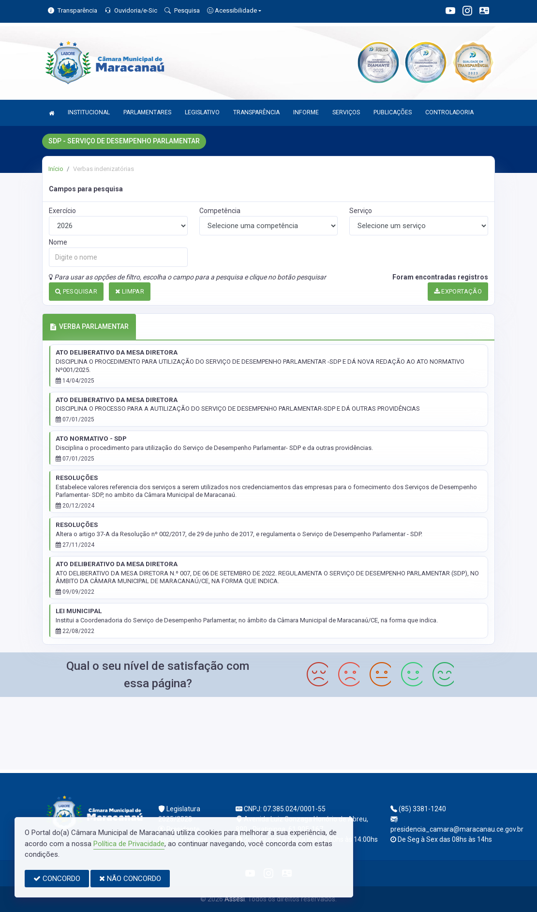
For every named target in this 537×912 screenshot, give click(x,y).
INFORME (306, 112)
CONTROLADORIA (449, 112)
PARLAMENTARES (147, 112)
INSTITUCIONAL (89, 112)
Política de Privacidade (128, 843)
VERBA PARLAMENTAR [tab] (89, 326)
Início (55, 168)
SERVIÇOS (346, 112)
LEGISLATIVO (202, 112)
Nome (58, 242)
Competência (219, 211)
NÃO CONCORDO (130, 878)
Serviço (360, 211)
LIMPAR (129, 291)
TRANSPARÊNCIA (256, 112)
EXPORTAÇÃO (458, 291)
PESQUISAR (76, 291)
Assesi (234, 899)
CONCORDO (56, 878)
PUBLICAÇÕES (392, 112)
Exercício (62, 211)
